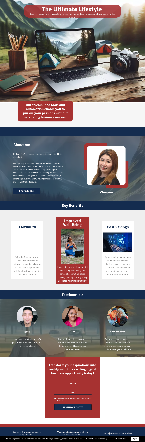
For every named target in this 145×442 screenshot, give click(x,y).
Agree (135, 439)
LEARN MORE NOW (72, 407)
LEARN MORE (120, 439)
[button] (26, 191)
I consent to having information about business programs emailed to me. (74, 399)
